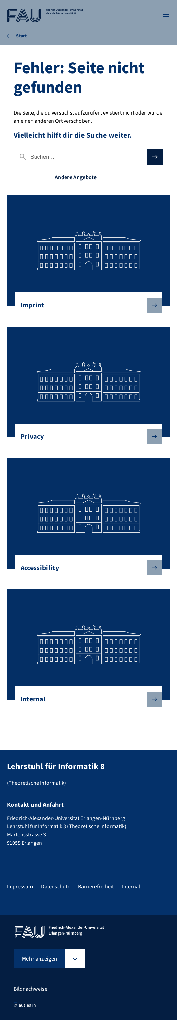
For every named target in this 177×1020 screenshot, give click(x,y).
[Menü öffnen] (166, 16)
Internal (86, 699)
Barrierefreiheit (96, 886)
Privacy (86, 436)
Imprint (86, 305)
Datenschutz (55, 886)
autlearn (27, 1005)
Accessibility (86, 567)
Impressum (20, 886)
